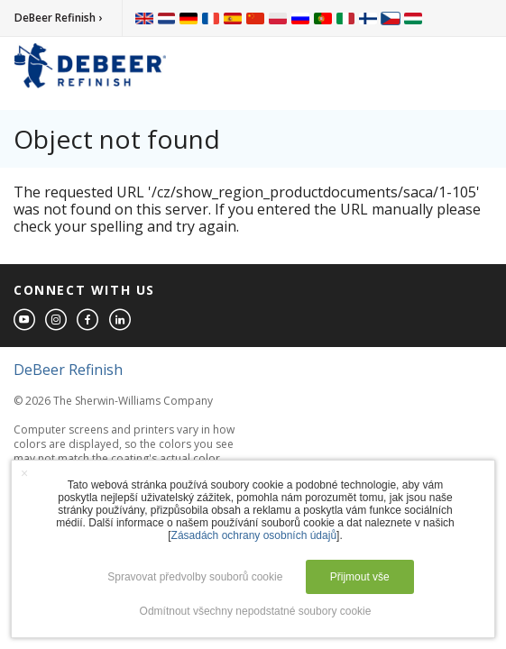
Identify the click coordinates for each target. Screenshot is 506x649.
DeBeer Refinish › (58, 17)
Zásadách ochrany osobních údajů (253, 535)
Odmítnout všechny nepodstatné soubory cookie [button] (256, 611)
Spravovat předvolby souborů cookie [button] (194, 577)
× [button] (24, 473)
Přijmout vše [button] (360, 577)
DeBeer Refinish (68, 369)
